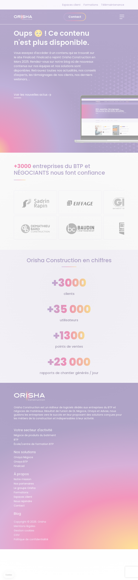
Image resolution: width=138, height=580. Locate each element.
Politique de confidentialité (31, 539)
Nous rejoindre (23, 501)
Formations (91, 5)
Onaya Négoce (23, 457)
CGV (17, 535)
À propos (21, 474)
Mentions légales (24, 526)
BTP (16, 439)
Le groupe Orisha (25, 488)
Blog (17, 513)
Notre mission (22, 479)
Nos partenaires (24, 483)
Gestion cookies (24, 530)
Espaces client (71, 5)
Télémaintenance (112, 5)
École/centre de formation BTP (34, 444)
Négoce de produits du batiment (35, 435)
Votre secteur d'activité (33, 430)
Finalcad (19, 466)
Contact (74, 17)
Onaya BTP (21, 461)
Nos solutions (25, 452)
